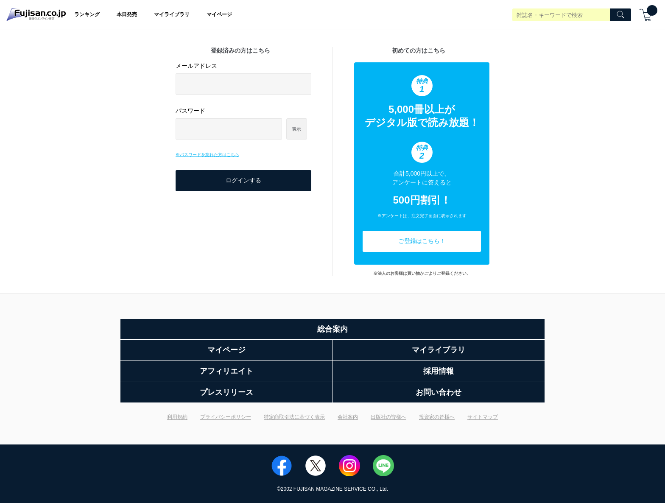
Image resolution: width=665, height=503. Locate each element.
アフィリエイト (226, 371)
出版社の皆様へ (388, 417)
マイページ (219, 14)
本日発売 (127, 14)
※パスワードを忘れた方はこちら (207, 154)
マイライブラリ (172, 14)
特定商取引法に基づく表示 (294, 417)
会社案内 (348, 417)
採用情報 (438, 371)
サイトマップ (482, 417)
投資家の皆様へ (437, 417)
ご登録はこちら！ (422, 241)
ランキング (87, 14)
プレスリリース (226, 392)
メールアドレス (196, 65)
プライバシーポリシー (225, 417)
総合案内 (332, 329)
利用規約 (177, 417)
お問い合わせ (438, 392)
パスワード (190, 110)
